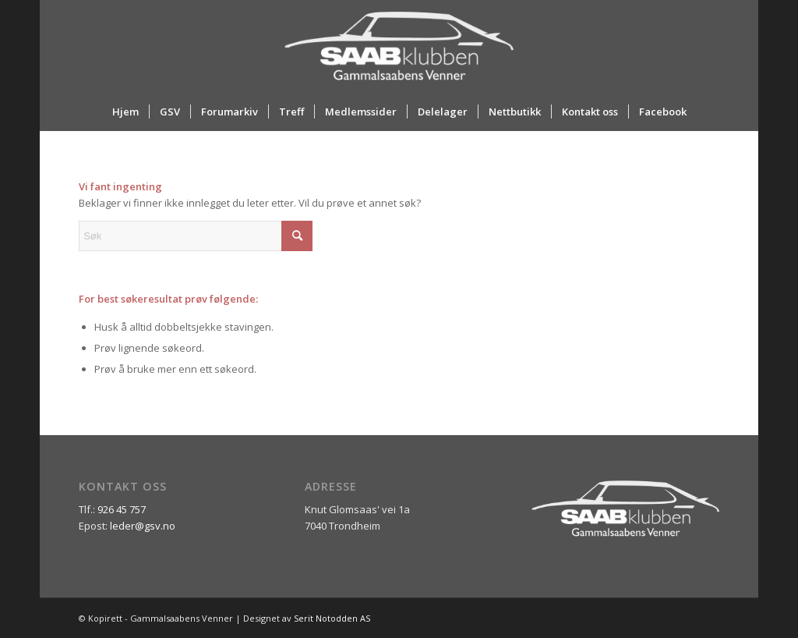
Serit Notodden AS (332, 618)
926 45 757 (121, 509)
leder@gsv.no (142, 526)
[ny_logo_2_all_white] (399, 46)
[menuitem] (125, 111)
